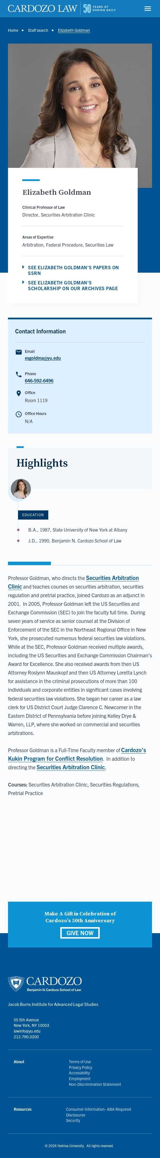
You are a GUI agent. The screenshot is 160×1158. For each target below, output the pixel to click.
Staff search (38, 30)
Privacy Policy (80, 1067)
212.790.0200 (26, 1036)
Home (13, 30)
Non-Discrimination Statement (95, 1084)
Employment (80, 1078)
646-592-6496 (39, 380)
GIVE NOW (80, 932)
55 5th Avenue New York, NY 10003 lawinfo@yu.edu (31, 1025)
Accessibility (79, 1072)
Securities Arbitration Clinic (71, 766)
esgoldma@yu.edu (43, 358)
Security (73, 1120)
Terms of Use (80, 1061)
